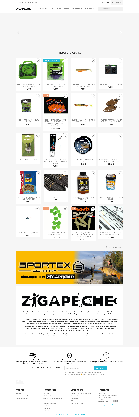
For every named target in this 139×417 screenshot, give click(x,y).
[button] (24, 31)
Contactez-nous (49, 406)
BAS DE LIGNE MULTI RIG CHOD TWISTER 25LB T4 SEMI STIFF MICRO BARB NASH (55, 161)
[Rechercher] (110, 9)
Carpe (58, 9)
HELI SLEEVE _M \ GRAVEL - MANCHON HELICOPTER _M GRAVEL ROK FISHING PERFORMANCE (83, 235)
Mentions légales (49, 396)
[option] (69, 31)
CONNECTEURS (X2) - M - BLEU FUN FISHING (28, 121)
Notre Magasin (48, 411)
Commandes (75, 396)
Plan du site (47, 408)
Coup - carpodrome (45, 9)
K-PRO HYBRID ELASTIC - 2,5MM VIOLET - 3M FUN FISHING (56, 85)
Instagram (22, 382)
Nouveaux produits (22, 396)
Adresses (74, 401)
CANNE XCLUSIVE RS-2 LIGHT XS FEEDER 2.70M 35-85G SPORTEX (110, 234)
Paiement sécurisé (49, 403)
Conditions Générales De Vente (53, 398)
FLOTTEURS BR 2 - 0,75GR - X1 (28, 233)
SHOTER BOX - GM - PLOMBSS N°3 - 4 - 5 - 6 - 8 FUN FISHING (28, 85)
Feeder (66, 9)
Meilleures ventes (22, 398)
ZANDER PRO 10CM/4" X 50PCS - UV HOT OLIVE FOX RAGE (83, 85)
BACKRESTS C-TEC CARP (28, 160)
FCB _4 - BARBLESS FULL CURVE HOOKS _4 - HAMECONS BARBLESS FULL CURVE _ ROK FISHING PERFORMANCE (55, 123)
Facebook (18, 382)
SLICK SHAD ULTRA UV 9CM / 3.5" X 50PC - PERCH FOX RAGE (83, 121)
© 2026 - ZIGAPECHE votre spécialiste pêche (69, 414)
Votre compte (77, 390)
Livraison (46, 393)
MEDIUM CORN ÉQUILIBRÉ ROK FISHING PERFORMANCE (56, 234)
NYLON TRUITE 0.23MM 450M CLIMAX (83, 160)
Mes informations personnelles (81, 393)
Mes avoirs (74, 398)
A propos (46, 401)
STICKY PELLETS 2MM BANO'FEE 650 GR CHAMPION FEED (28, 198)
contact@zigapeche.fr (105, 405)
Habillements (90, 9)
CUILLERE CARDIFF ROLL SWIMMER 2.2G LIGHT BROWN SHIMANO (111, 121)
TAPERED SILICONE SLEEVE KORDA (110, 84)
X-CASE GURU (55, 197)
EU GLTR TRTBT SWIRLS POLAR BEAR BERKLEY (111, 198)
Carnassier (77, 9)
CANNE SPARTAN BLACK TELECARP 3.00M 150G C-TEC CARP (110, 160)
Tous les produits (114, 247)
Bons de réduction (77, 403)
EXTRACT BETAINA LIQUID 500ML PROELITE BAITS (83, 198)
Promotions (20, 393)
